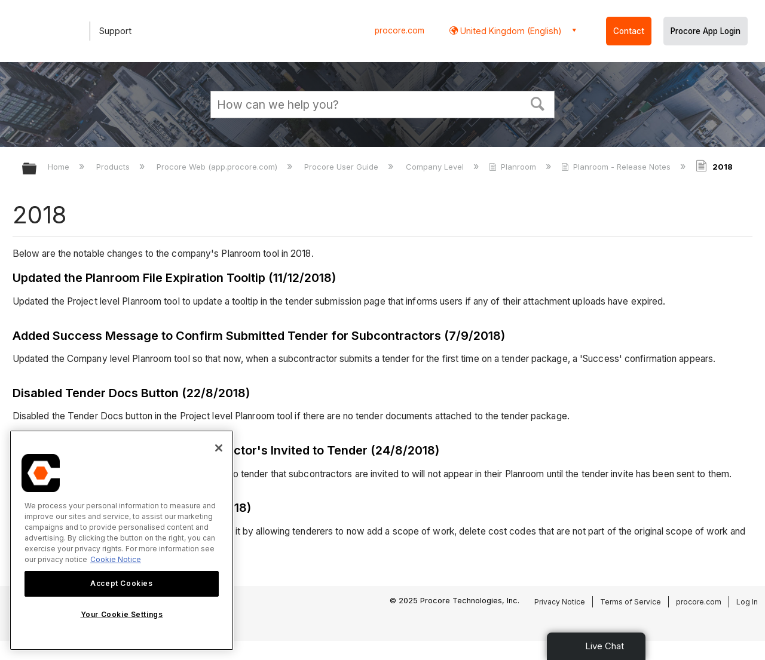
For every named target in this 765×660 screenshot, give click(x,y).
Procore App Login (705, 31)
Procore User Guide (342, 166)
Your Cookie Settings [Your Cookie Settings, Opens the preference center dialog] (122, 614)
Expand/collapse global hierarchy (37, 169)
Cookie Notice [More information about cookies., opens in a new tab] (115, 559)
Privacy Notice (559, 601)
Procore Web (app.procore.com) (218, 166)
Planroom (513, 166)
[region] (122, 540)
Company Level (436, 166)
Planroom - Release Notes (617, 166)
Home (60, 166)
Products (114, 166)
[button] (538, 102)
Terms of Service (630, 601)
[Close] (219, 448)
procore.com (399, 30)
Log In (747, 601)
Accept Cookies (121, 583)
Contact (628, 31)
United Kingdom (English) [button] (510, 31)
